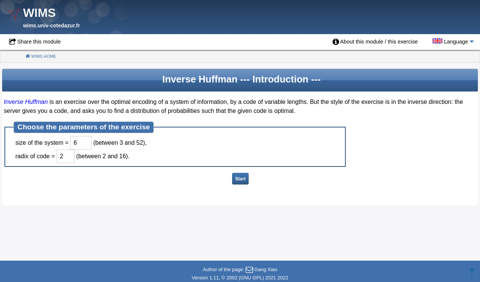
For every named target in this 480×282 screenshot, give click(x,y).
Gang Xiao (265, 269)
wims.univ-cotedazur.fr (51, 25)
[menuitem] (375, 42)
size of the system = (42, 143)
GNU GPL (251, 277)
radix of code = (35, 156)
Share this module (39, 42)
